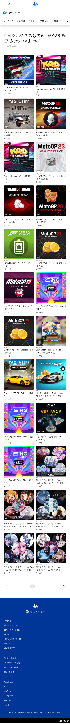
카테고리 (21, 21)
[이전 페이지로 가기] (6, 586)
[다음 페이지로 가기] (64, 586)
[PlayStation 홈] (35, 4)
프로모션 (32, 21)
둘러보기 (58, 21)
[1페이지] (32, 586)
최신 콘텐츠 (8, 21)
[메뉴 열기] (3, 4)
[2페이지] (38, 586)
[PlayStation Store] (12, 12)
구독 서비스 (45, 21)
